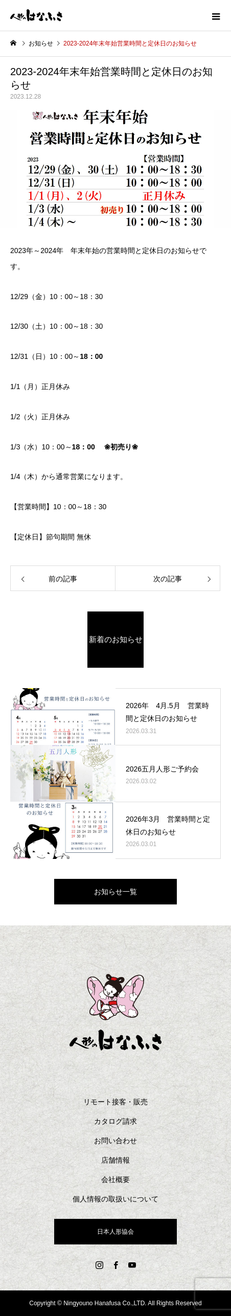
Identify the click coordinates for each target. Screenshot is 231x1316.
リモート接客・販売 (115, 1102)
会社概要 (115, 1179)
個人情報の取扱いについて (115, 1199)
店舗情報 (115, 1160)
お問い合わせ (115, 1141)
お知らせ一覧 (115, 892)
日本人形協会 (115, 1231)
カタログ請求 (115, 1121)
